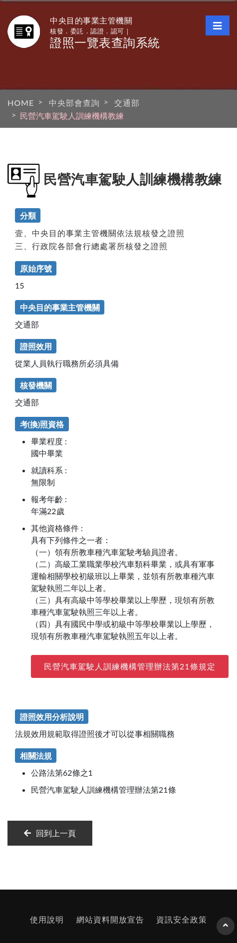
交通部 (127, 102)
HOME (20, 102)
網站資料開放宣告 (110, 919)
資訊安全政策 (181, 919)
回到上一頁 (50, 833)
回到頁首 (226, 930)
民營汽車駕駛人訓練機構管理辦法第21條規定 (130, 666)
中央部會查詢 (74, 102)
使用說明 (47, 919)
